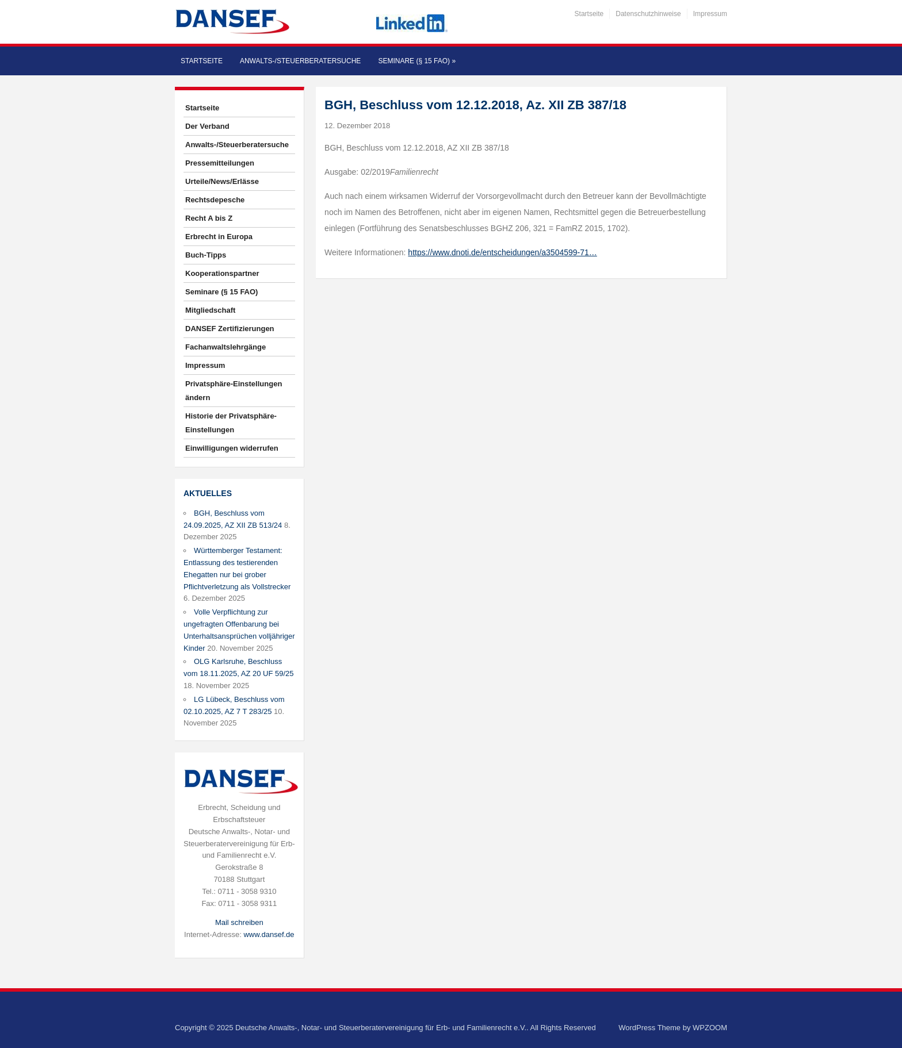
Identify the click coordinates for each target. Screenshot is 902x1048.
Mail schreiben (239, 922)
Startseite (589, 14)
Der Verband (207, 126)
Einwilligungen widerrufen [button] (231, 448)
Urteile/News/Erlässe (222, 181)
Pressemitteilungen (219, 163)
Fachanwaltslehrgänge (225, 347)
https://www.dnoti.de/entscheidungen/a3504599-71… (502, 252)
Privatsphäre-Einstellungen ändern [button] (233, 390)
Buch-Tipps (205, 255)
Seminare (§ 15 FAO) (417, 61)
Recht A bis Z (208, 218)
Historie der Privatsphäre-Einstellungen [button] (231, 423)
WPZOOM (710, 1027)
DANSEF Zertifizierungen (229, 328)
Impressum (710, 14)
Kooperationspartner (222, 273)
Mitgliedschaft (210, 310)
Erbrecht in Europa (219, 236)
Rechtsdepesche (214, 199)
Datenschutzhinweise (648, 14)
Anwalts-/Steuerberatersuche (300, 61)
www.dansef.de (268, 934)
